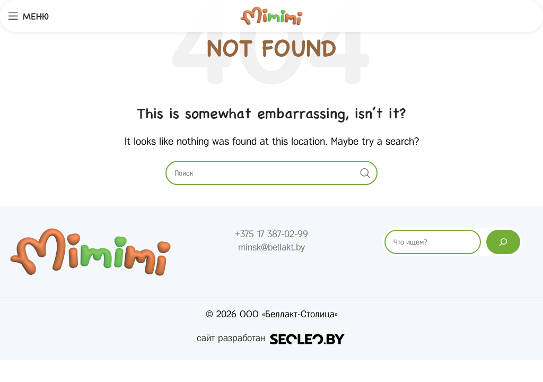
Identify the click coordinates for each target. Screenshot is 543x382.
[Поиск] (503, 242)
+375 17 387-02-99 (271, 234)
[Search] (271, 173)
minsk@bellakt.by (271, 247)
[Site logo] (271, 15)
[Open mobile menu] (28, 16)
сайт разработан (271, 338)
